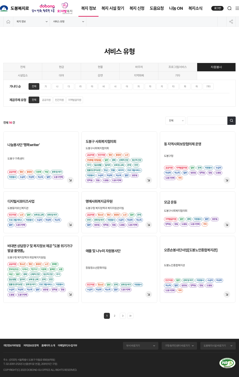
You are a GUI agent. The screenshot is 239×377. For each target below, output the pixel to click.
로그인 (217, 8)
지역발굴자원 (74, 100)
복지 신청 (136, 8)
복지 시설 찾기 (112, 8)
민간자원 (59, 100)
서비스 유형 (58, 21)
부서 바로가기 (133, 345)
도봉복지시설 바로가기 (215, 345)
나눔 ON (176, 8)
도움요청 (157, 8)
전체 (34, 86)
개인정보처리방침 (12, 345)
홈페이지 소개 (48, 345)
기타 (208, 86)
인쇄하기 (222, 21)
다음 (123, 316)
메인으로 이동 (8, 21)
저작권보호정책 (31, 345)
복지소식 (195, 8)
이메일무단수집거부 (67, 345)
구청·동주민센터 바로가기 (177, 345)
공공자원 (46, 100)
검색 (231, 121)
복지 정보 (88, 8)
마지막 (130, 316)
